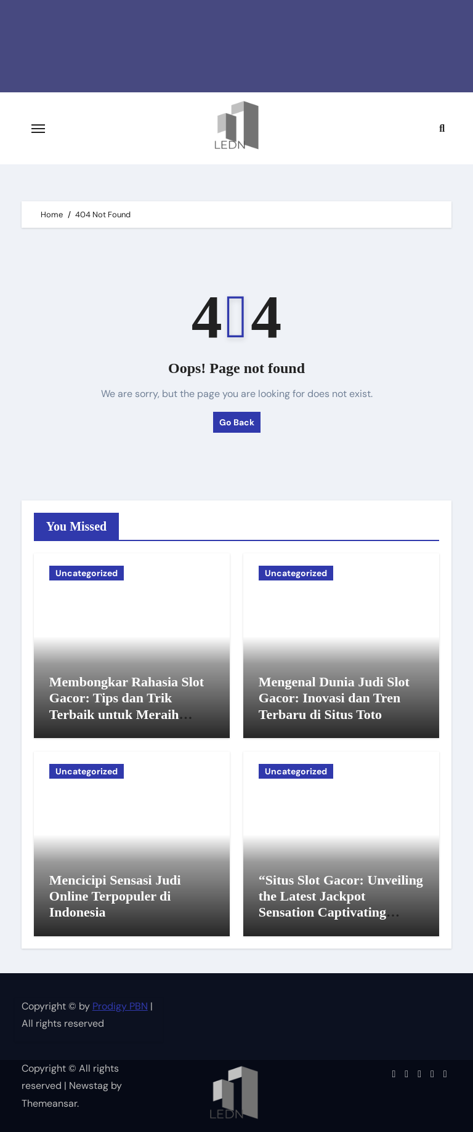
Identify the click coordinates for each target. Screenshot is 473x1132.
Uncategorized (86, 573)
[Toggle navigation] (38, 129)
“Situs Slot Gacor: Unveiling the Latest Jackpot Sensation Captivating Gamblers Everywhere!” (341, 904)
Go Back (236, 422)
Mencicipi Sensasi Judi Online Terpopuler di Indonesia (115, 896)
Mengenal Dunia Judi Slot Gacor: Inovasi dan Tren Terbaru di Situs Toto (334, 698)
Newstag (88, 1085)
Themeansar (49, 1103)
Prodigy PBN (120, 1006)
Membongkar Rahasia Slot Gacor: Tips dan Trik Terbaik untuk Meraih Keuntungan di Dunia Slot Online (126, 714)
